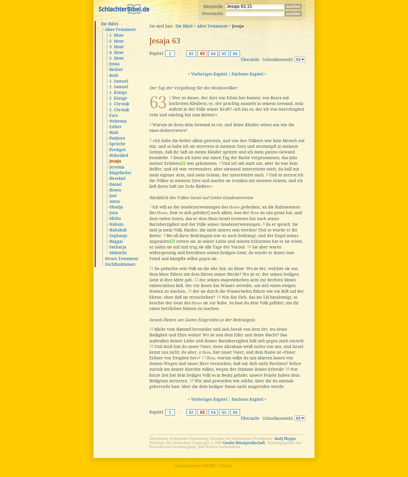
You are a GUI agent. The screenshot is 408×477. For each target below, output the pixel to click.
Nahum (116, 224)
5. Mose (116, 58)
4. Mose (116, 52)
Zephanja (118, 235)
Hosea (115, 190)
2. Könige (118, 98)
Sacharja (117, 247)
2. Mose (116, 41)
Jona (113, 212)
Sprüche (117, 144)
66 (235, 53)
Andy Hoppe (285, 438)
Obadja (116, 207)
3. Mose (116, 47)
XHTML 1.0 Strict (217, 466)
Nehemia (118, 121)
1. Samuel (118, 81)
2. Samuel (118, 87)
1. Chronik (119, 104)
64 (213, 53)
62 (191, 53)
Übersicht (250, 59)
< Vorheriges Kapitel (207, 74)
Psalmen (117, 138)
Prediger (117, 149)
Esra (113, 115)
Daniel (115, 184)
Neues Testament (121, 258)
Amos (114, 201)
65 (224, 53)
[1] (182, 163)
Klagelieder (120, 172)
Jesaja (115, 161)
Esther (115, 126)
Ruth (113, 75)
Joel (112, 195)
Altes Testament (120, 29)
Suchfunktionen (120, 264)
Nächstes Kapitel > (249, 74)
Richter (116, 69)
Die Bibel (109, 24)
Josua (114, 64)
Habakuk (118, 230)
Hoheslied (118, 155)
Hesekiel (117, 178)
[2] (172, 241)
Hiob (113, 132)
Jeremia (116, 167)
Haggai (116, 241)
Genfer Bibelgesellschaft (244, 443)
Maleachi (118, 252)
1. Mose (116, 35)
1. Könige (118, 92)
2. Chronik (119, 109)
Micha (115, 218)
